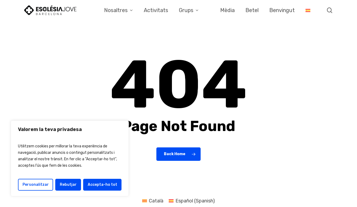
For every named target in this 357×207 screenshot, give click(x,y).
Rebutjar (68, 184)
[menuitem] (308, 10)
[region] (70, 158)
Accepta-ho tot (102, 184)
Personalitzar (36, 184)
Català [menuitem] (156, 201)
